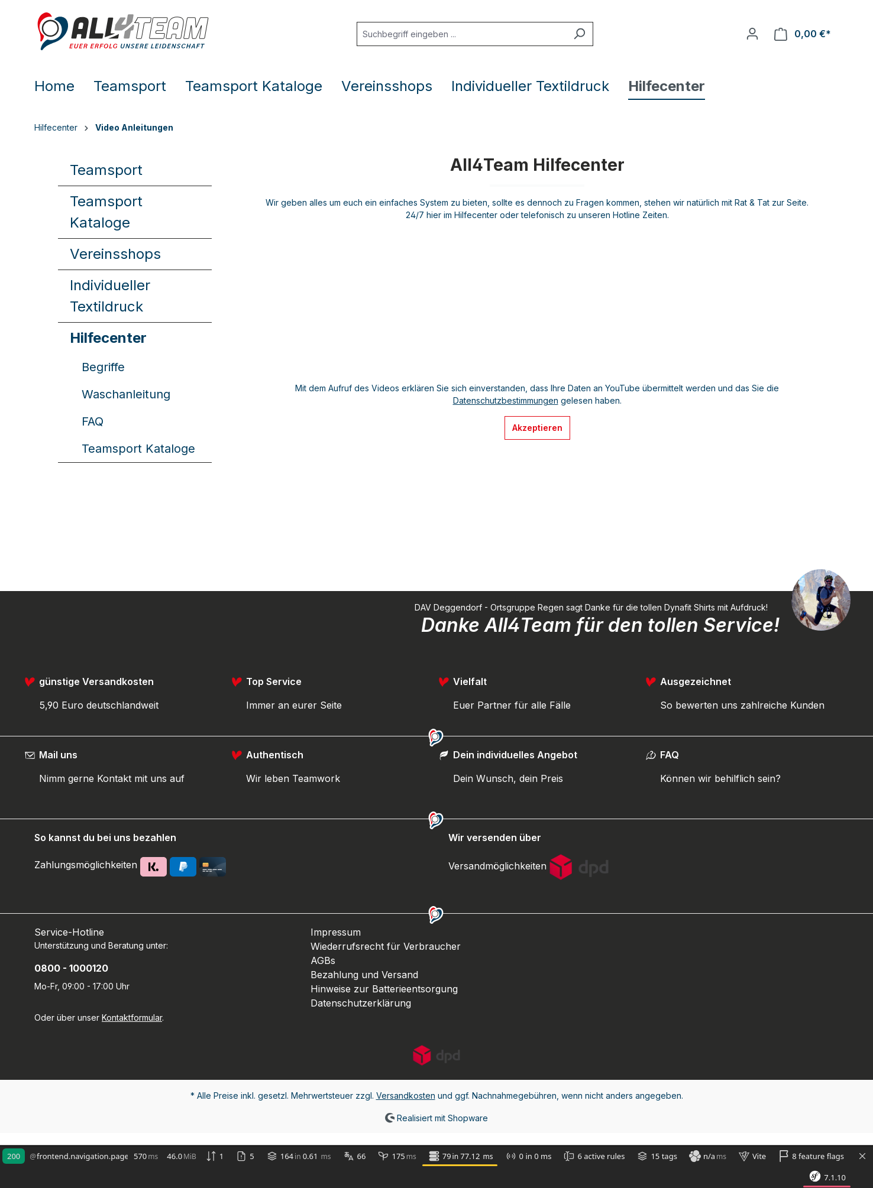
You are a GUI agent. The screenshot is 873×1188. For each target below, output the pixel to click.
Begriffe (103, 367)
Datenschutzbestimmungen (505, 400)
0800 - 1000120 (71, 968)
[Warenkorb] (803, 34)
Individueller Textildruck (110, 296)
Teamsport (106, 169)
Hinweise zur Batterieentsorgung (384, 989)
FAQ (93, 421)
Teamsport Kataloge (106, 212)
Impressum (336, 932)
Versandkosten (405, 1095)
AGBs (323, 960)
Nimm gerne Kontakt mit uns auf (112, 778)
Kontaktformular (132, 1017)
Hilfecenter (108, 337)
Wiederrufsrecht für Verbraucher (386, 946)
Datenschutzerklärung (361, 1003)
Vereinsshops (115, 253)
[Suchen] (579, 34)
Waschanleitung (126, 394)
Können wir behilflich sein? (720, 778)
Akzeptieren (537, 428)
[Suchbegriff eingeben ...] (461, 34)
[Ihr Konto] (752, 34)
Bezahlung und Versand (364, 975)
